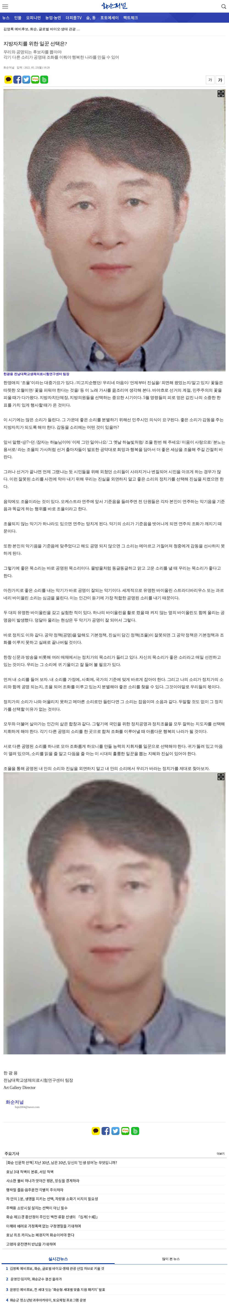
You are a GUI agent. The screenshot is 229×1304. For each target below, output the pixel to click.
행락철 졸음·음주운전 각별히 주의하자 (34, 1189)
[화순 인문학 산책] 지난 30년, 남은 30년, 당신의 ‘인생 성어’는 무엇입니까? (61, 1162)
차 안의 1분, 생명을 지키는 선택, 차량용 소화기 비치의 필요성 (52, 1198)
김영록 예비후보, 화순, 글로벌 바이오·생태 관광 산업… (45, 29)
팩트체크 (130, 17)
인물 (18, 17)
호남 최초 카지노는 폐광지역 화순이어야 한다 (40, 1235)
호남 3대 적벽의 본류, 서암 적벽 (29, 1171)
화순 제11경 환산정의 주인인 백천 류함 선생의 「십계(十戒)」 (53, 1216)
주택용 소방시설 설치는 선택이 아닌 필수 (36, 1208)
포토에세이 (109, 17)
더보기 (220, 1153)
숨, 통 (91, 17)
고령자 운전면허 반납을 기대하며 (31, 1244)
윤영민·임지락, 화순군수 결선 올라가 (34, 1279)
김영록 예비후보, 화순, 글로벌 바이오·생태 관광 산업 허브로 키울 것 (55, 1268)
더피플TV (74, 17)
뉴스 (6, 17)
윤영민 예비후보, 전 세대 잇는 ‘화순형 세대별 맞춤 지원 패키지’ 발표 (55, 1289)
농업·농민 (53, 17)
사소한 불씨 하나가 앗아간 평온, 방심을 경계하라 (42, 1180)
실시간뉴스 (58, 1259)
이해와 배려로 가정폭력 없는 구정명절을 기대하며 (43, 1226)
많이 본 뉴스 (171, 1259)
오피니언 (33, 17)
